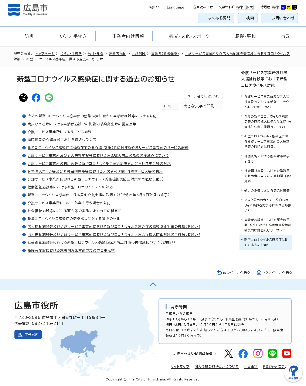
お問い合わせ (283, 18)
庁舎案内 (31, 334)
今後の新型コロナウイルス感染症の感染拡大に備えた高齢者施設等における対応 (92, 116)
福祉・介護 (95, 53)
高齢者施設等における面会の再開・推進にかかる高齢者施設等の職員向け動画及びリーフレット (267, 225)
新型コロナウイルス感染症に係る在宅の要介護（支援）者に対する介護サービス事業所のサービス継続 (108, 147)
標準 (239, 7)
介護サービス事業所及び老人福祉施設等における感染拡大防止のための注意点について (98, 155)
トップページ (45, 53)
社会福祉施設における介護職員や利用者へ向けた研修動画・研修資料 (267, 176)
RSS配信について (277, 366)
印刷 (167, 106)
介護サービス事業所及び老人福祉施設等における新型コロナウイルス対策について (266, 101)
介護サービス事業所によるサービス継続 (60, 132)
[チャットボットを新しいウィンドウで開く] (293, 381)
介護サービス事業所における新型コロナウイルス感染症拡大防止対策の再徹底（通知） (96, 179)
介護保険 (139, 53)
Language (175, 7)
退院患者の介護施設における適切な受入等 (62, 139)
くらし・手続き (71, 53)
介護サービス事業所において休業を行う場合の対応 (69, 203)
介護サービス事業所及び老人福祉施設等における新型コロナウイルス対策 (264, 79)
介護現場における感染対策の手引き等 (267, 158)
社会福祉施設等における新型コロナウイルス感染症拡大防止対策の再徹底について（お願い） (101, 242)
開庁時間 (179, 307)
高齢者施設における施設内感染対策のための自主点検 (71, 250)
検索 (250, 18)
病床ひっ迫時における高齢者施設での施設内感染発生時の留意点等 (82, 124)
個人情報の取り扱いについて (217, 366)
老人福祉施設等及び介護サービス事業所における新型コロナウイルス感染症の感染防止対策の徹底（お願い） (114, 226)
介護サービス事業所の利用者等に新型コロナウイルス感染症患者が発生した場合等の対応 (99, 163)
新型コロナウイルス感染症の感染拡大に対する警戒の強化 (74, 218)
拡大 (249, 7)
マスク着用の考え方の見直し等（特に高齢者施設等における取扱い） (267, 205)
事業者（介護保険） (165, 53)
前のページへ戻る (236, 272)
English (153, 7)
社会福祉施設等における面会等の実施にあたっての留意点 (75, 211)
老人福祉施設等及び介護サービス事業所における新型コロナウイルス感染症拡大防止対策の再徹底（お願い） (114, 234)
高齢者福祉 (117, 53)
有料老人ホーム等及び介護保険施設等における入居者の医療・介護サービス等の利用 (95, 171)
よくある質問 (219, 18)
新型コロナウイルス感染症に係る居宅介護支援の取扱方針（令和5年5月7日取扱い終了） (99, 195)
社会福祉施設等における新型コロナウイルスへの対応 (70, 187)
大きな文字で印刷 (198, 106)
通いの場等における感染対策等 (267, 190)
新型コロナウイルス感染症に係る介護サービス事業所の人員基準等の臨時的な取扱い (266, 141)
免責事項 (251, 366)
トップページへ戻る (277, 272)
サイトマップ (180, 366)
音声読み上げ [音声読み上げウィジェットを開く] (203, 7)
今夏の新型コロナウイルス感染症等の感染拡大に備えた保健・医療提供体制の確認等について (267, 121)
